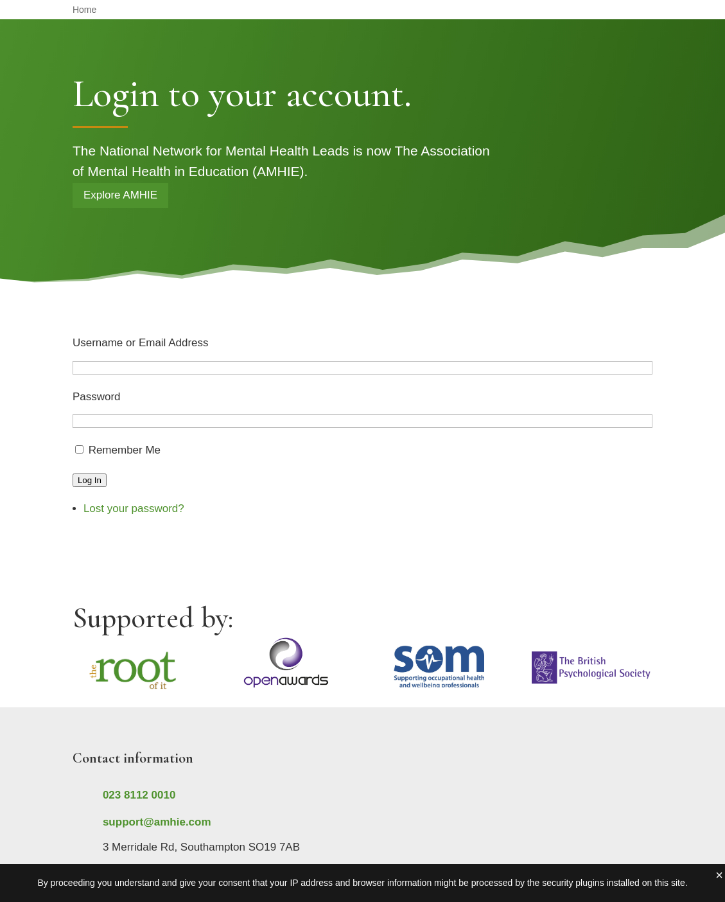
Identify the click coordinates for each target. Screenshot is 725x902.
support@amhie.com (157, 822)
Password (97, 397)
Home (84, 10)
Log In (89, 480)
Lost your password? (133, 508)
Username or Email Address (141, 343)
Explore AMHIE (120, 195)
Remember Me (125, 450)
